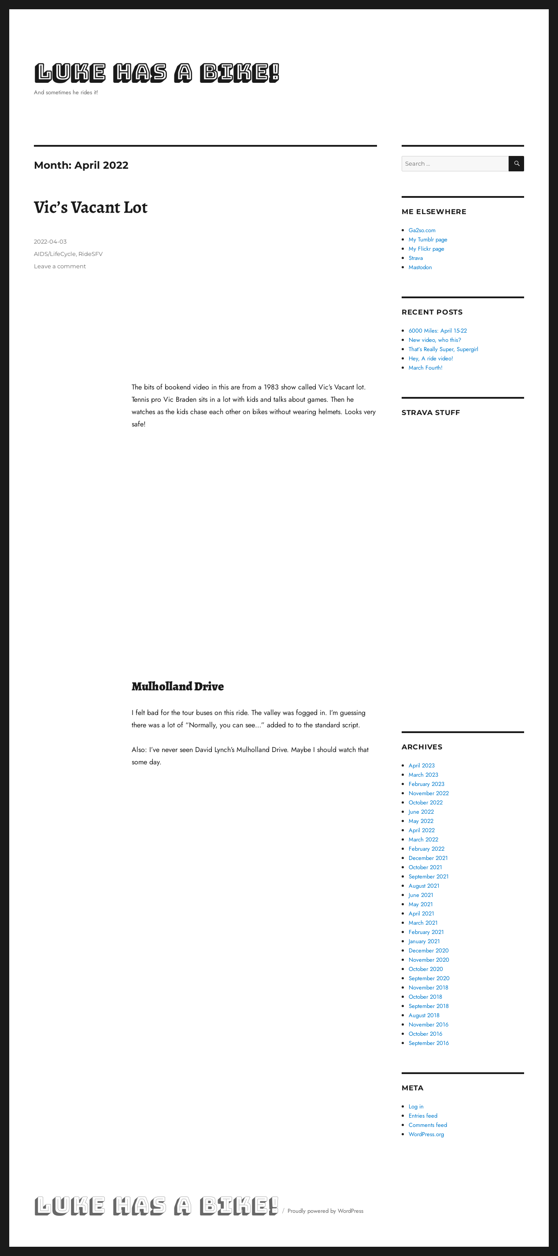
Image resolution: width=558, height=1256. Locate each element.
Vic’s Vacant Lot (91, 207)
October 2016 (425, 1034)
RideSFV (90, 253)
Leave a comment (60, 266)
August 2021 (424, 886)
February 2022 (426, 849)
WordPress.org (426, 1134)
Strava (416, 258)
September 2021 (429, 876)
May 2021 (421, 904)
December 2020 (429, 950)
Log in (416, 1106)
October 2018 (425, 997)
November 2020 (429, 960)
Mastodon (420, 267)
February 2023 (426, 784)
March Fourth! (426, 367)
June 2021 (421, 895)
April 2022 (422, 830)
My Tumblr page (428, 239)
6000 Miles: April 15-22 (438, 330)
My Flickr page (426, 249)
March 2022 (423, 839)
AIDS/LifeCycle (55, 253)
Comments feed (428, 1125)
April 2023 (422, 765)
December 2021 (428, 858)
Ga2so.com (422, 230)
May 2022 (421, 821)
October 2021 (425, 867)
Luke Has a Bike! (156, 72)
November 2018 (428, 987)
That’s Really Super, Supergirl (443, 349)
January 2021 (424, 941)
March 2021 (423, 923)
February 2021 (426, 932)
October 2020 (426, 969)
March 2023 (423, 775)
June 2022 (421, 812)
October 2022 (426, 802)
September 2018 (429, 1006)
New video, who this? (435, 340)
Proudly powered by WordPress (325, 1211)
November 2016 (428, 1024)
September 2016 (429, 1043)
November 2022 (429, 793)
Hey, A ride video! (431, 358)
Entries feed (423, 1116)
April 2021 (421, 913)
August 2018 (424, 1015)
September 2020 (429, 978)
